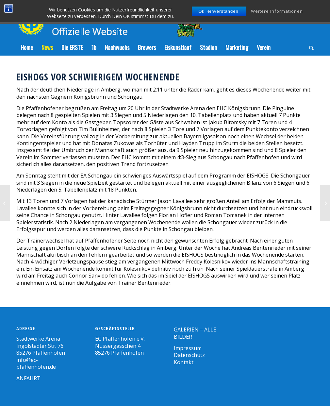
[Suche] (309, 47)
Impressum (188, 348)
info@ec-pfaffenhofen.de (36, 363)
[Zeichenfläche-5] (109, 19)
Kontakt (183, 362)
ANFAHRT (28, 378)
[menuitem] (26, 47)
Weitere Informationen (277, 11)
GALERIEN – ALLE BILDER (195, 333)
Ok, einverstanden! (219, 11)
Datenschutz (189, 355)
